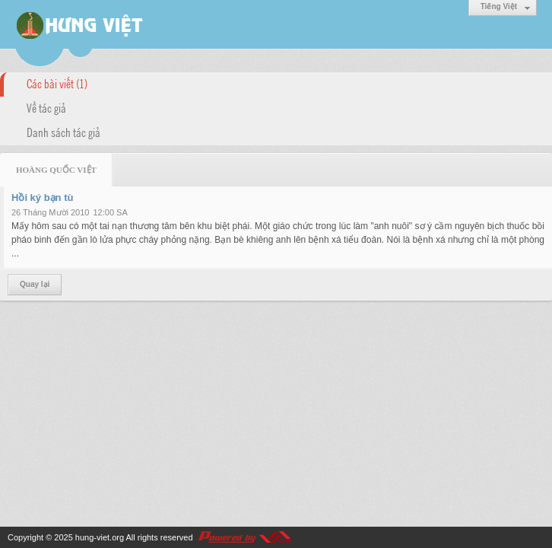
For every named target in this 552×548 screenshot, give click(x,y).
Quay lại (34, 284)
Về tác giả (46, 107)
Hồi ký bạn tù (42, 197)
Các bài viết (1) (57, 83)
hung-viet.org (99, 537)
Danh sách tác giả (63, 131)
